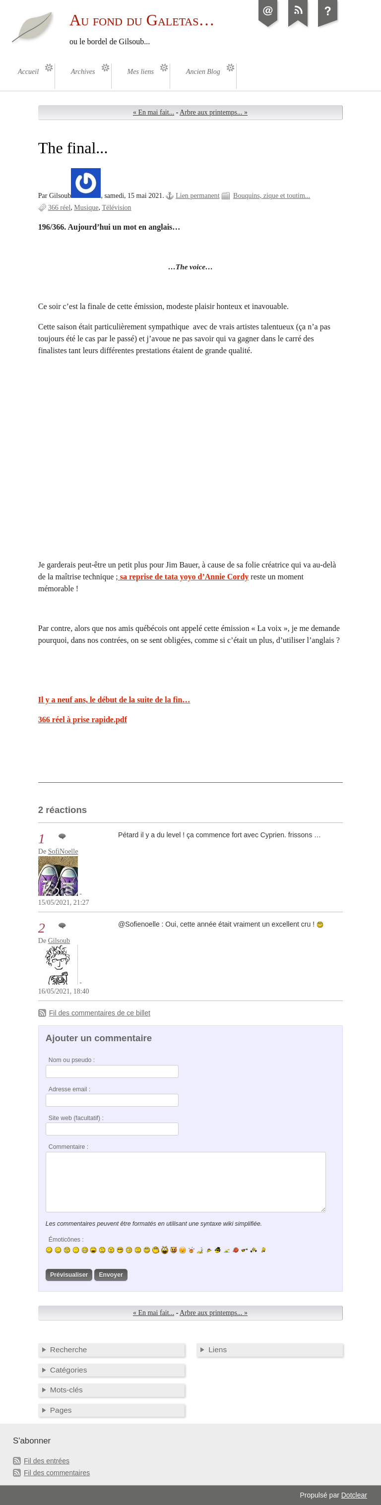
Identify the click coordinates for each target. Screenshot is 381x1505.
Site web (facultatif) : (76, 1118)
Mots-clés (66, 1389)
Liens (217, 1349)
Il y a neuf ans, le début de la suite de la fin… (114, 699)
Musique (86, 207)
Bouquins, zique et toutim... (271, 195)
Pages (61, 1410)
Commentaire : (68, 1146)
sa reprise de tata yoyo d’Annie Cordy (183, 576)
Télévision (116, 207)
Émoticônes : (66, 1239)
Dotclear (354, 1495)
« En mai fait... (153, 112)
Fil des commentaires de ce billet (99, 1013)
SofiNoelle (63, 851)
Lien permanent (197, 195)
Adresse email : (70, 1089)
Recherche (68, 1349)
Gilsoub (59, 940)
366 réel (59, 207)
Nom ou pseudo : (72, 1060)
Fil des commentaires (57, 1473)
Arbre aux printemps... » (214, 112)
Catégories (68, 1370)
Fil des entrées (46, 1461)
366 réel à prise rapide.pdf (82, 719)
